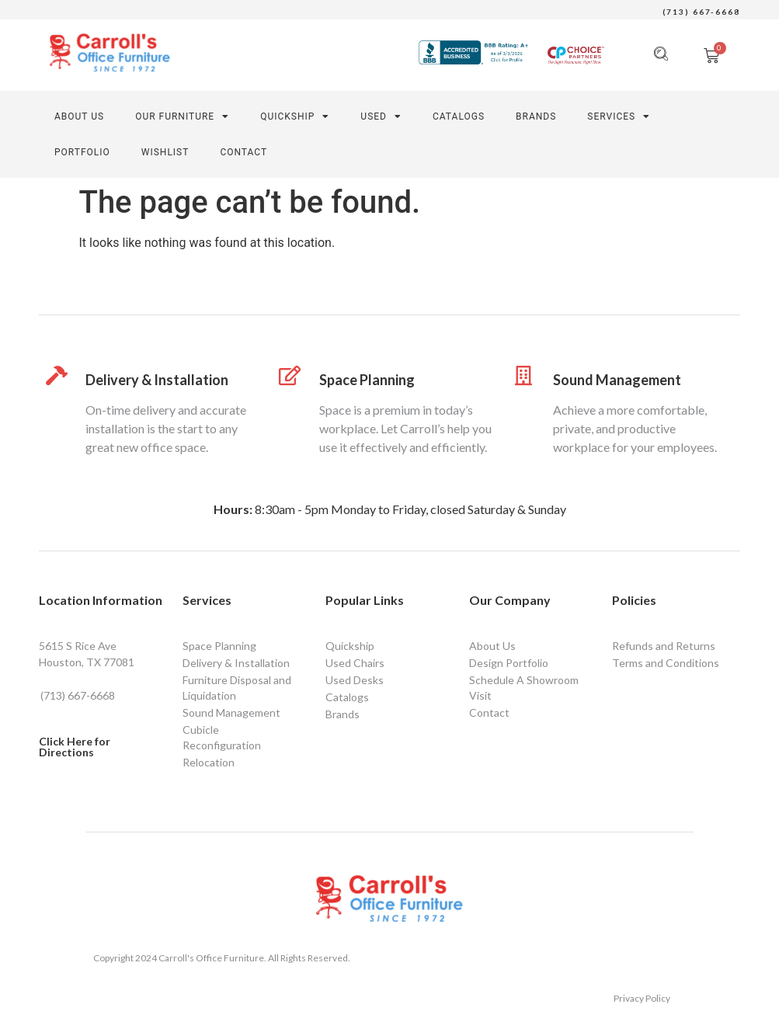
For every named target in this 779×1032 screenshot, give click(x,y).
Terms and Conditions (665, 662)
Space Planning (367, 379)
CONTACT (243, 152)
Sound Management (617, 379)
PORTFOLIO (82, 152)
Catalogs (459, 116)
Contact (489, 712)
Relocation (209, 762)
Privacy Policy (642, 998)
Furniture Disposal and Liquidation (237, 687)
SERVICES (618, 116)
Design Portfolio (508, 662)
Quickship (294, 116)
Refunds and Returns (663, 645)
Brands (536, 116)
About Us (79, 116)
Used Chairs (354, 662)
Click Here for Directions (74, 747)
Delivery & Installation (156, 379)
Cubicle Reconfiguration (222, 737)
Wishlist (165, 152)
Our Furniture (182, 116)
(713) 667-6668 (701, 11)
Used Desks (354, 679)
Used (381, 116)
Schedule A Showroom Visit (524, 687)
